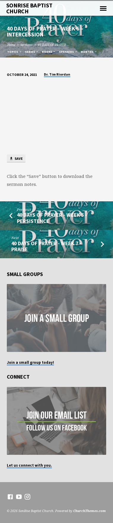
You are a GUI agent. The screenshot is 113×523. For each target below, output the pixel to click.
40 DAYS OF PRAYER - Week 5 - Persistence (52, 217)
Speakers (68, 52)
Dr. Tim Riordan (57, 74)
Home (11, 45)
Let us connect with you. (29, 465)
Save (16, 158)
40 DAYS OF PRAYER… (53, 45)
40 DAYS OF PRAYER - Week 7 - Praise (46, 246)
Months (89, 52)
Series (32, 52)
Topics (14, 52)
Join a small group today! (30, 362)
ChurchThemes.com (89, 510)
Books (49, 52)
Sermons (26, 45)
